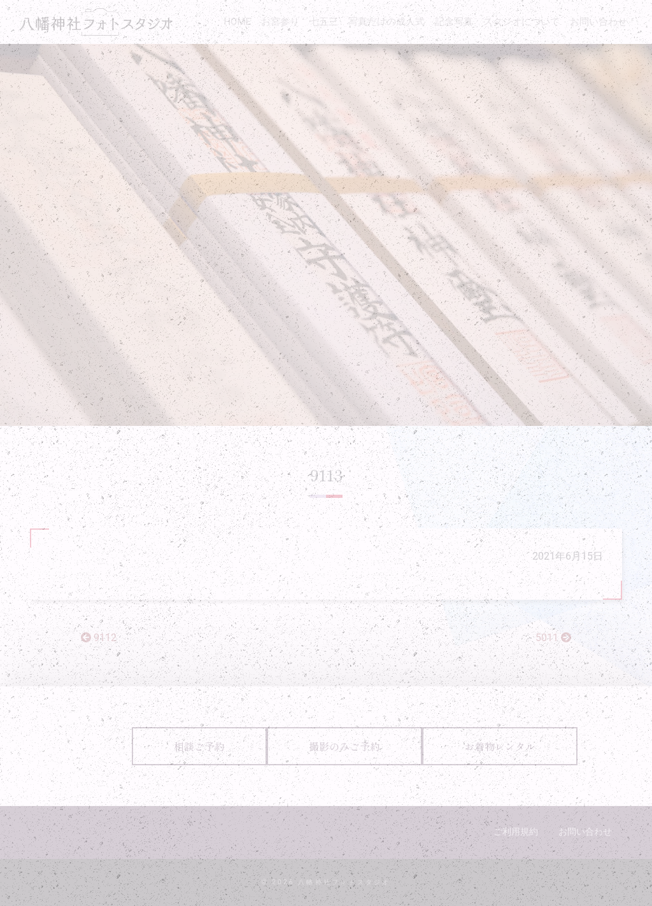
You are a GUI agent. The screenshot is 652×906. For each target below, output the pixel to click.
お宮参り (280, 21)
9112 (99, 638)
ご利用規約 (515, 831)
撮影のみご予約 (344, 746)
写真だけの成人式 (386, 21)
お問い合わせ (598, 21)
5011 (553, 638)
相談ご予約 (199, 746)
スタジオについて (521, 21)
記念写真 (454, 21)
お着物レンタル (499, 746)
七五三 (323, 21)
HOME (237, 21)
